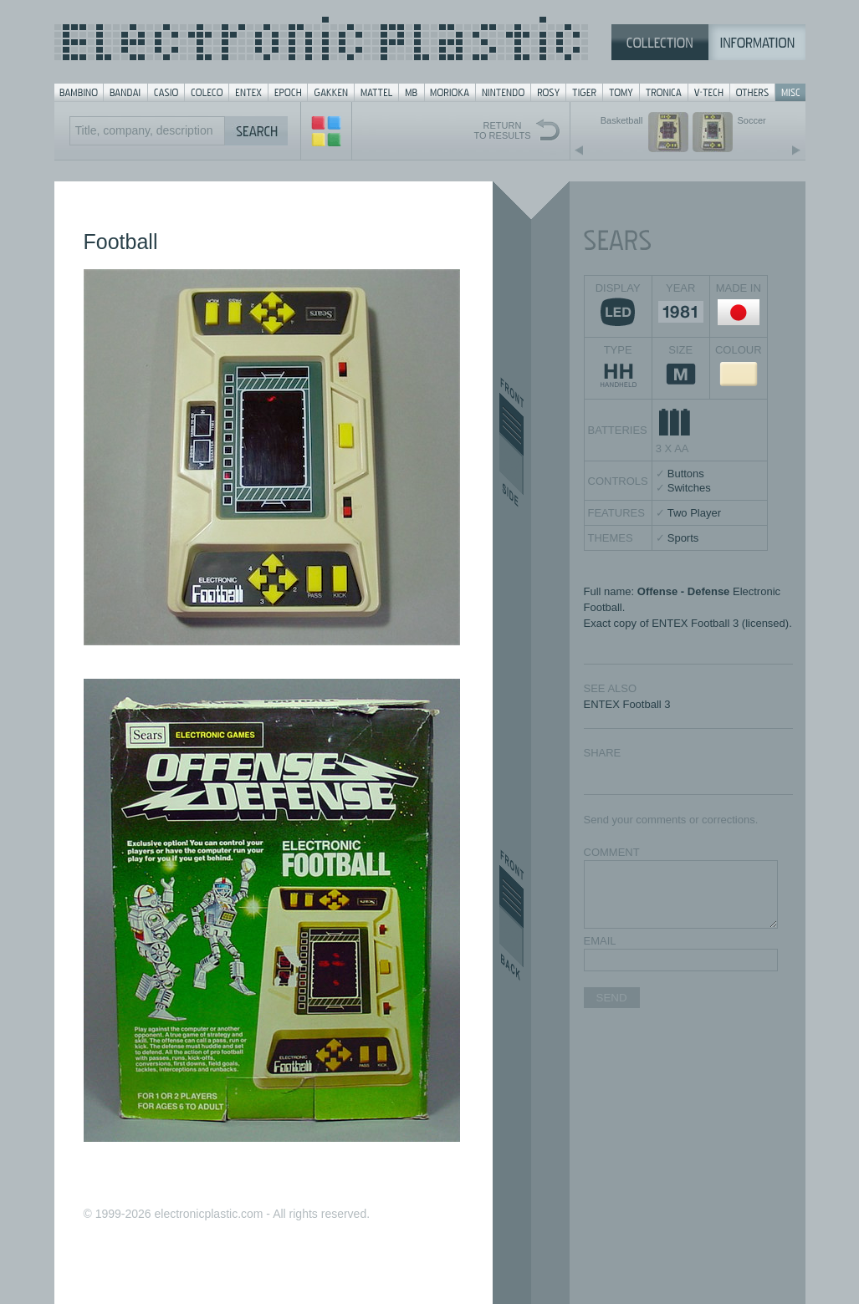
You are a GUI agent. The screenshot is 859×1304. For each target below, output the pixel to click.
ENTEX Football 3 (627, 704)
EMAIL (600, 941)
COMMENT (612, 852)
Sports (683, 538)
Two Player (694, 513)
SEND (611, 997)
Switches (689, 487)
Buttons (685, 473)
